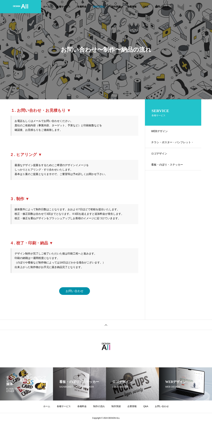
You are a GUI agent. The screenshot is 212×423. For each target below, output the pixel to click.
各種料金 (81, 6)
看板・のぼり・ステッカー (167, 166)
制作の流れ (99, 6)
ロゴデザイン (159, 154)
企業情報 (131, 6)
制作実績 (116, 6)
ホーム (46, 6)
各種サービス (64, 6)
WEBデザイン (160, 131)
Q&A (145, 6)
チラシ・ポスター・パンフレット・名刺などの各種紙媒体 (173, 145)
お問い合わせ (162, 6)
